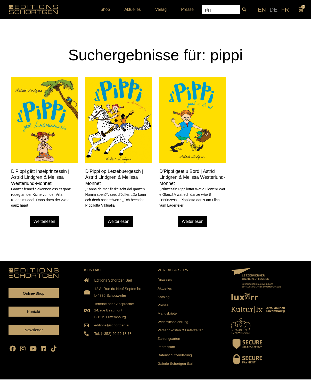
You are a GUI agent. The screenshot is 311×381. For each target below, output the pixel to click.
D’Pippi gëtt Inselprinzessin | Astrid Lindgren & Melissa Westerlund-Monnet (40, 177)
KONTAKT (93, 270)
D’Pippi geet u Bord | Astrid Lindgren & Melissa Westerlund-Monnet (192, 177)
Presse (187, 9)
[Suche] (244, 9)
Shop (107, 9)
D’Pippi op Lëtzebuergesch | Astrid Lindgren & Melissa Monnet (114, 177)
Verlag (162, 9)
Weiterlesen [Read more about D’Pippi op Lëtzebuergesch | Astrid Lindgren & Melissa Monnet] (118, 221)
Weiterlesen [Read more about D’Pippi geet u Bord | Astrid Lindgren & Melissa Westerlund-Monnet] (192, 221)
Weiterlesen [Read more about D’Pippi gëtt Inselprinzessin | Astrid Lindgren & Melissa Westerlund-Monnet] (44, 221)
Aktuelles (133, 9)
